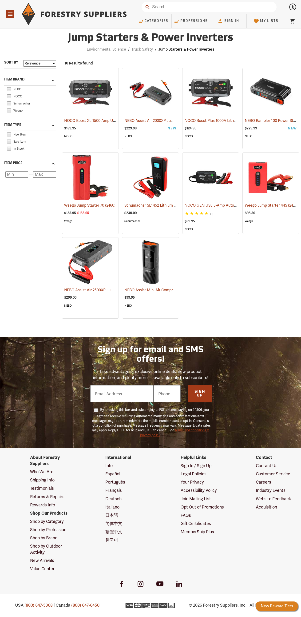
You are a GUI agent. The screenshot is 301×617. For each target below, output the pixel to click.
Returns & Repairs (47, 496)
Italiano (112, 507)
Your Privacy (192, 482)
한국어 (111, 540)
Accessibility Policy (199, 490)
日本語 (111, 515)
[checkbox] (8, 88)
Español (112, 474)
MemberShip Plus (197, 531)
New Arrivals (42, 560)
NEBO (128, 136)
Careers (263, 482)
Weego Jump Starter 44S (271, 205)
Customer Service (273, 474)
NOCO (68, 136)
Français (113, 490)
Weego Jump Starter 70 (89, 205)
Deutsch (113, 498)
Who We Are (41, 471)
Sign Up (199, 393)
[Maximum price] (44, 174)
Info (109, 465)
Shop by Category (47, 521)
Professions (191, 21)
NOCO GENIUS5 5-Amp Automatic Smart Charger (233, 205)
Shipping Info (42, 480)
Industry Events (270, 490)
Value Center (42, 568)
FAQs (186, 515)
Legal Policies (193, 474)
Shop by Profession (48, 529)
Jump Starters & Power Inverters (186, 49)
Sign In (228, 21)
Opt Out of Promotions (202, 507)
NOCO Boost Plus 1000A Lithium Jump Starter (230, 120)
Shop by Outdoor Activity (46, 549)
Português (115, 482)
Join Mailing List (196, 498)
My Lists (266, 21)
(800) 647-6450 (85, 605)
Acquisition (266, 507)
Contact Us (266, 465)
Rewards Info (42, 505)
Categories (153, 21)
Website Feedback (273, 498)
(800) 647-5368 (38, 605)
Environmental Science (106, 49)
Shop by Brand (43, 538)
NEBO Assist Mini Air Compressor (159, 290)
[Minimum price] (16, 174)
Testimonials (42, 488)
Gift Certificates (196, 523)
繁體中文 (113, 531)
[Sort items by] (39, 63)
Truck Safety (142, 49)
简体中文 (113, 523)
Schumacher (132, 221)
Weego (68, 221)
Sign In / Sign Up (196, 465)
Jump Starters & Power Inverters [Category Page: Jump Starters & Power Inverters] (150, 38)
